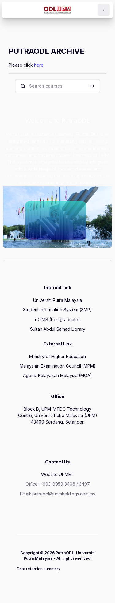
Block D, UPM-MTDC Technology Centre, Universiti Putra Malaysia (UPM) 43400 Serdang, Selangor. (57, 415)
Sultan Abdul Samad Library (57, 329)
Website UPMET (57, 474)
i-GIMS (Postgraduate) (57, 319)
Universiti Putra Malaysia (57, 300)
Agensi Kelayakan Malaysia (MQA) (57, 375)
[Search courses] (57, 86)
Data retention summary (38, 568)
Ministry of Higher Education (57, 356)
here (39, 65)
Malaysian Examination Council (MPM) (58, 365)
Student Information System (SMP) (57, 309)
